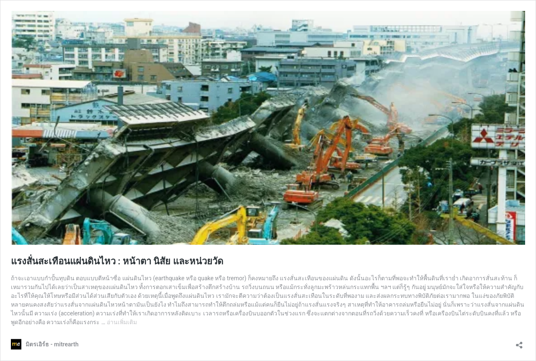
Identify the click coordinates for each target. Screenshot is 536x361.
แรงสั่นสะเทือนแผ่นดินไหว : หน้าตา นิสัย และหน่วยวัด (117, 261)
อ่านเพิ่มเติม (122, 322)
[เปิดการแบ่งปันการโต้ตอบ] (519, 342)
